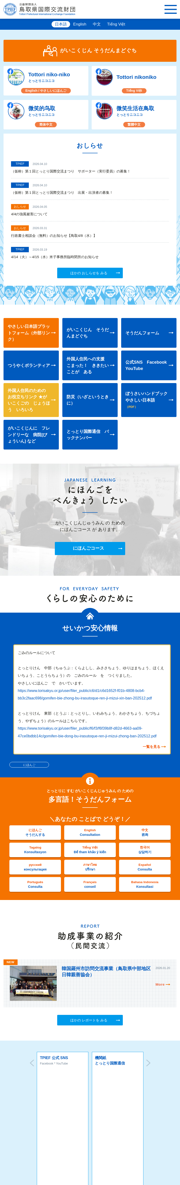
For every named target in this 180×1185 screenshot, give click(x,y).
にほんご (29, 765)
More (160, 985)
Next (148, 1064)
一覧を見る (151, 747)
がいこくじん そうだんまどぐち (98, 50)
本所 (6, 1146)
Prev (32, 1064)
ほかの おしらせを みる (88, 273)
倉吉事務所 (68, 1146)
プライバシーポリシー (79, 1114)
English (79, 24)
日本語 (61, 24)
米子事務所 (127, 1146)
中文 (97, 24)
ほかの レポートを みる (88, 1020)
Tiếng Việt (116, 24)
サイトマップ (49, 1114)
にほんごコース (88, 548)
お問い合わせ (87, 1126)
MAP (17, 1146)
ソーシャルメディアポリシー (120, 1114)
